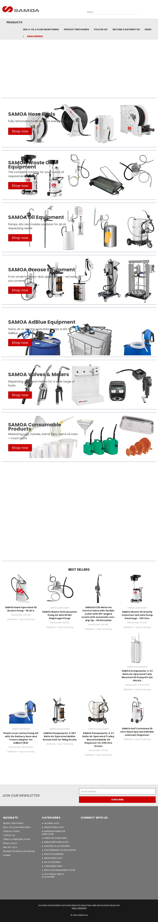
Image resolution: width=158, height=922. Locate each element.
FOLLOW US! (101, 29)
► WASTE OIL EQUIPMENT (53, 854)
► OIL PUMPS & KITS (50, 823)
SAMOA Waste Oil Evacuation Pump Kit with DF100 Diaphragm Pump (59, 615)
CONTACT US (9, 835)
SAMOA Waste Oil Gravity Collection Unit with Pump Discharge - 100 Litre (137, 615)
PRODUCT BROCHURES (13, 823)
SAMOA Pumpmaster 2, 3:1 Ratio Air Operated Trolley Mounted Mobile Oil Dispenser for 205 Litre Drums (98, 740)
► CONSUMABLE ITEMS (52, 866)
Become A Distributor (126, 29)
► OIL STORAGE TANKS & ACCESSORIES (53, 875)
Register (30, 851)
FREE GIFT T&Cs (10, 847)
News (148, 29)
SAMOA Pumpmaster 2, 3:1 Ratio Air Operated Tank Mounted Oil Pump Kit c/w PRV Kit (137, 675)
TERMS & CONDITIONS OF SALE (16, 839)
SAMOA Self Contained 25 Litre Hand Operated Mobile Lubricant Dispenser (137, 732)
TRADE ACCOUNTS (11, 831)
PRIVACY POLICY (10, 843)
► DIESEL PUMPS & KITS (52, 858)
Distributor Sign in (13, 851)
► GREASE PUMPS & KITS (53, 827)
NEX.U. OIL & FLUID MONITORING (41, 29)
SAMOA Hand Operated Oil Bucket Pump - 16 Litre (21, 609)
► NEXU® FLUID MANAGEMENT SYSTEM (58, 870)
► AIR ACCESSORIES (51, 862)
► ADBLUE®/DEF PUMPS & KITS (55, 842)
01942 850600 (35, 36)
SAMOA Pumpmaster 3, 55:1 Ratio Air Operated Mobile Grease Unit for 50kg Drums (60, 736)
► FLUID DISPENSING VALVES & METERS (59, 850)
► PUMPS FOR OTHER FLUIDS (54, 838)
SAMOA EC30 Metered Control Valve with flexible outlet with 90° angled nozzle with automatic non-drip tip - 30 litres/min (98, 614)
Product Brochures (76, 29)
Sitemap (6, 855)
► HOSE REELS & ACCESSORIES (56, 846)
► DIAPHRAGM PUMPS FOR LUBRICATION (53, 832)
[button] (20, 131)
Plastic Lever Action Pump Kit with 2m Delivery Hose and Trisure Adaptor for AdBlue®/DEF (20, 738)
